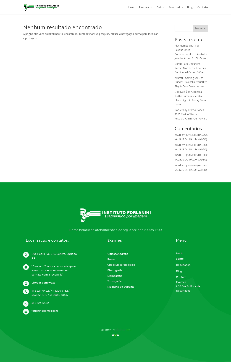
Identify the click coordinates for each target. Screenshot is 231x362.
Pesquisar (200, 28)
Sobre (160, 7)
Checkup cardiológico (121, 264)
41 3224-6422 (40, 303)
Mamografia (114, 275)
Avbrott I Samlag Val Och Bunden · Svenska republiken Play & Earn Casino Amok (191, 82)
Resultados (176, 7)
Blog (190, 7)
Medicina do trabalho (120, 286)
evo (129, 330)
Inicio (131, 7)
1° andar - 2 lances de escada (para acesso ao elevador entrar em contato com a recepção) (54, 270)
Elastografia (114, 270)
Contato (202, 7)
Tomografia (114, 281)
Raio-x (111, 259)
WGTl (178, 134)
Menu (181, 240)
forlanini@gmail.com (45, 310)
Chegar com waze (43, 282)
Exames (144, 7)
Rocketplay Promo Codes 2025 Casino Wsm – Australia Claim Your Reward (191, 114)
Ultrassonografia (117, 254)
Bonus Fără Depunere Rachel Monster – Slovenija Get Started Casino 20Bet (190, 68)
